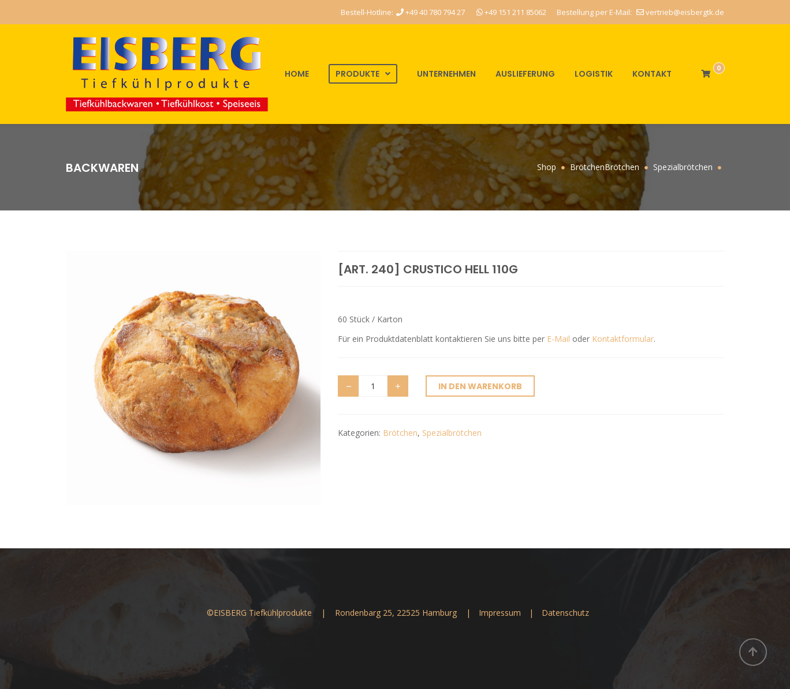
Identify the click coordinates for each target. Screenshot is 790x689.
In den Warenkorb (480, 386)
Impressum (501, 612)
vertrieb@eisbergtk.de (680, 12)
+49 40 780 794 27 (430, 12)
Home (297, 74)
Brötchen (400, 432)
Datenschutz (565, 612)
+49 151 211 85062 (511, 12)
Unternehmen (446, 74)
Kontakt (652, 74)
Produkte (357, 74)
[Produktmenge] (373, 386)
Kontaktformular (623, 338)
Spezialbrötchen (452, 432)
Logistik (594, 74)
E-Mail (558, 338)
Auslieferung (525, 74)
